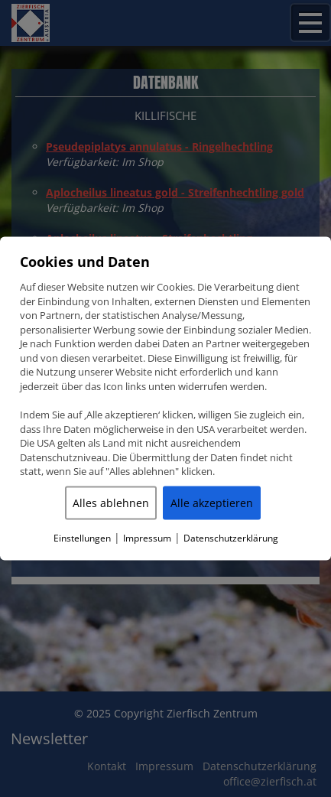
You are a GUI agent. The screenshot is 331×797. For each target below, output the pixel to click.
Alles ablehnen (111, 502)
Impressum (147, 537)
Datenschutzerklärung (230, 537)
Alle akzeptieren (211, 502)
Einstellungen (82, 537)
